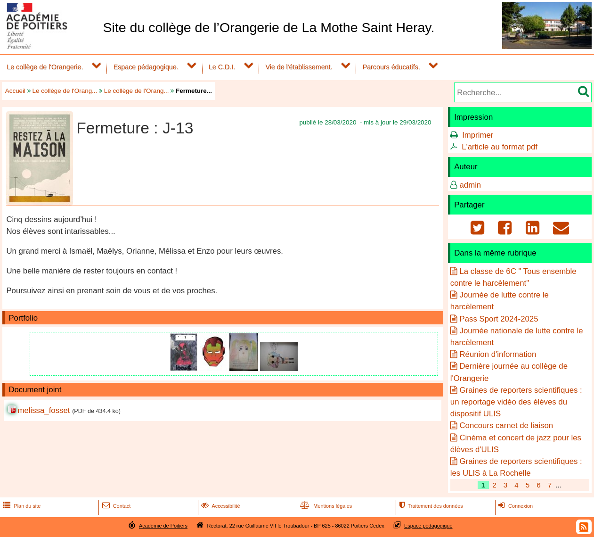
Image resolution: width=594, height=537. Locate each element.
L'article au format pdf (499, 146)
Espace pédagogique (428, 526)
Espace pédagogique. (146, 67)
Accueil (15, 90)
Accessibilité (219, 506)
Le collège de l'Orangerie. (45, 67)
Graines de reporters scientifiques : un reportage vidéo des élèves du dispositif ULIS (516, 402)
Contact (115, 506)
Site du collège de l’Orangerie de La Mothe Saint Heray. (268, 27)
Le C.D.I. (222, 67)
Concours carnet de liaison (506, 425)
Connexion (514, 506)
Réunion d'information (497, 354)
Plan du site (21, 506)
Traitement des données (430, 506)
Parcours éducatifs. (391, 67)
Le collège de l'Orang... (65, 90)
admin (470, 185)
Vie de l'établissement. (298, 67)
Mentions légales (325, 506)
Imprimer (477, 135)
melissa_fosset (43, 410)
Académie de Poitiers (163, 526)
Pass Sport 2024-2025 (498, 318)
